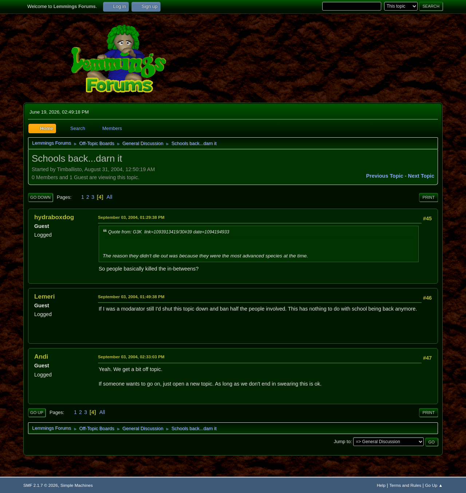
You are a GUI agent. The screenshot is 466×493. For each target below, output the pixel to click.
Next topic (421, 176)
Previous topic (384, 176)
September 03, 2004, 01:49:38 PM (131, 296)
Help (381, 485)
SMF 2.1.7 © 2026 (40, 485)
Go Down (40, 197)
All (109, 197)
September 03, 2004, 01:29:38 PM (131, 217)
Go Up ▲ (434, 485)
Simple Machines (76, 485)
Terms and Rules (405, 485)
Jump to (342, 441)
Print (428, 197)
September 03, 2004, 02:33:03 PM (131, 356)
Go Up (36, 412)
